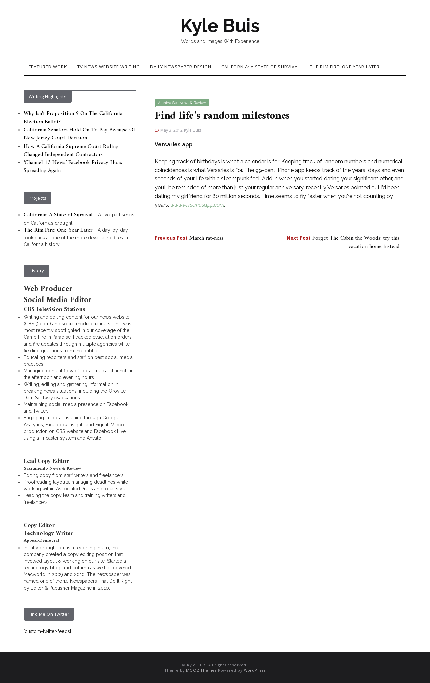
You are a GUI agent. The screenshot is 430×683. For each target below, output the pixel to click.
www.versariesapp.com (197, 205)
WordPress (255, 670)
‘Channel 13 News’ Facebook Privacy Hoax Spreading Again (73, 167)
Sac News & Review (189, 103)
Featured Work (48, 67)
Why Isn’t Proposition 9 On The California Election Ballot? (73, 118)
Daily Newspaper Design (180, 67)
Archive (164, 103)
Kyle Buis (220, 25)
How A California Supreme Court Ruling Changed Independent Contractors (71, 151)
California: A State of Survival (260, 67)
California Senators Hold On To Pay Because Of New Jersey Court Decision (79, 134)
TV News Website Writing (108, 67)
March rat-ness (189, 238)
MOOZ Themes (201, 670)
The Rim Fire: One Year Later (345, 67)
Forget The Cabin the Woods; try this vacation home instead (343, 242)
